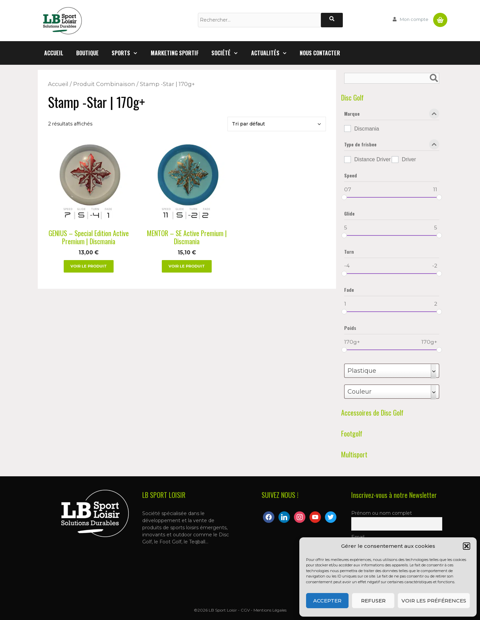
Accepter (327, 600)
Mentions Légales (270, 610)
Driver (409, 159)
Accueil (53, 53)
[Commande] (277, 124)
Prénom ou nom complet (381, 513)
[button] (466, 546)
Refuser (373, 600)
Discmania (366, 129)
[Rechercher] (332, 20)
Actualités (272, 53)
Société (228, 53)
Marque (391, 115)
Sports (128, 53)
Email (357, 537)
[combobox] (391, 371)
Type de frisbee (391, 145)
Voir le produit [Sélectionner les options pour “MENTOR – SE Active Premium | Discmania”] (187, 266)
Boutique (87, 53)
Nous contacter (320, 53)
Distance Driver (372, 159)
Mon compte (414, 19)
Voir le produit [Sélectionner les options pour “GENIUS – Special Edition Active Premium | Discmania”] (88, 266)
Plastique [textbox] (362, 370)
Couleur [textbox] (359, 391)
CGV (245, 610)
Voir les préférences (433, 600)
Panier (440, 17)
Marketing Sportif (175, 53)
